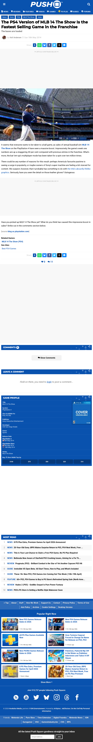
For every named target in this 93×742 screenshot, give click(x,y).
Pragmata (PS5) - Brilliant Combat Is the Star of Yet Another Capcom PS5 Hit (44, 563)
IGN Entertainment (37, 709)
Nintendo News (75, 718)
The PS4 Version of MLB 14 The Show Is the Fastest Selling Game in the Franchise (44, 24)
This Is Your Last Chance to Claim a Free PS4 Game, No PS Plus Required (42, 553)
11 (51, 261)
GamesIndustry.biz (50, 722)
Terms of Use (83, 603)
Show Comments (46, 358)
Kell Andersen (15, 37)
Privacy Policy (69, 603)
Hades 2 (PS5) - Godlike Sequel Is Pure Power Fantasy (35, 585)
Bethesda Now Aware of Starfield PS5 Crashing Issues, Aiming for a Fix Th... (44, 558)
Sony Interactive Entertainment (12, 421)
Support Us (46, 603)
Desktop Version (65, 607)
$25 (64, 462)
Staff (21, 603)
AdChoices (66, 709)
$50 (47, 462)
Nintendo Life (17, 718)
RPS (69, 722)
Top (6, 603)
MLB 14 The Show (8, 404)
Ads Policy (25, 607)
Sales (40, 17)
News (4, 17)
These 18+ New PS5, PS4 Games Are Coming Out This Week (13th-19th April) (44, 574)
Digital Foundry (60, 718)
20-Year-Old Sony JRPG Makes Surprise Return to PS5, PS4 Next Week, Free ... (45, 547)
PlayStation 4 (6, 410)
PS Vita (8, 415)
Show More (46, 682)
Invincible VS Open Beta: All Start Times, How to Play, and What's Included (42, 569)
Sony (12, 17)
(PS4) (12, 241)
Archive (36, 607)
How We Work (32, 603)
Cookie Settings (49, 607)
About (13, 603)
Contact (56, 603)
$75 (29, 462)
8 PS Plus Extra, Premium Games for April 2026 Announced (36, 542)
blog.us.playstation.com (18, 231)
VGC (37, 722)
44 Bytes (57, 709)
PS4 (18, 17)
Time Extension (44, 718)
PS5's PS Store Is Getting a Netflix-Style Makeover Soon (35, 590)
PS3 (3, 415)
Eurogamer (27, 722)
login (49, 381)
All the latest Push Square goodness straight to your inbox (46, 731)
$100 (11, 462)
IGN (86, 718)
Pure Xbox (30, 718)
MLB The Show (29, 17)
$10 (82, 462)
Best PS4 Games (9, 248)
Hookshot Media (15, 709)
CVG (62, 722)
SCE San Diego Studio (9, 427)
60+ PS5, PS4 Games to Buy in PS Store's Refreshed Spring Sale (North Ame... (46, 579)
